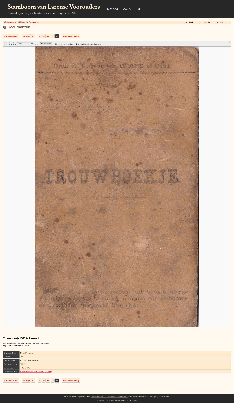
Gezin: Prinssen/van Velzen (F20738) (36, 371)
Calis (127, 9)
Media (207, 22)
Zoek (22, 22)
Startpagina (11, 22)
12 (52, 36)
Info (221, 22)
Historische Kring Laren (128, 400)
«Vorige (26, 36)
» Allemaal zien (11, 36)
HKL (138, 9)
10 (43, 36)
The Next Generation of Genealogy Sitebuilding (109, 397)
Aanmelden (34, 22)
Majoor (112, 9)
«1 (33, 36)
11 (48, 36)
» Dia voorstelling (71, 36)
